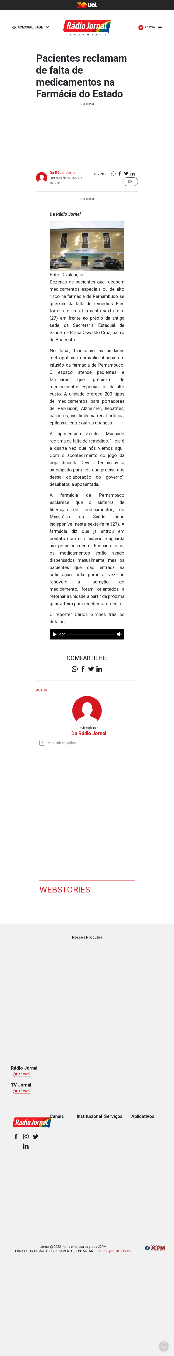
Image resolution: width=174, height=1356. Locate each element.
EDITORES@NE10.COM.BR (112, 1251)
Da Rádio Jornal (63, 173)
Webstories (64, 889)
